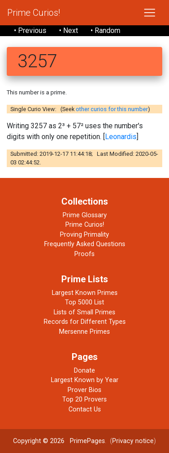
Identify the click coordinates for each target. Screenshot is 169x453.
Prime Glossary (85, 215)
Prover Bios (84, 390)
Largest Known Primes (85, 293)
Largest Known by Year (85, 380)
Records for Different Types (85, 322)
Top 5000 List (84, 302)
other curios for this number (112, 109)
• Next (68, 30)
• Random (105, 30)
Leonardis (121, 136)
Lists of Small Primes (84, 312)
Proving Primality (84, 234)
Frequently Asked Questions (84, 244)
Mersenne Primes (84, 332)
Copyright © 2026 (38, 441)
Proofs (84, 254)
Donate (84, 370)
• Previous (30, 30)
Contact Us (85, 409)
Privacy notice (133, 441)
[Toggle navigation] (149, 12)
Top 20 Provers (84, 399)
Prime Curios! (33, 12)
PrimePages (87, 441)
